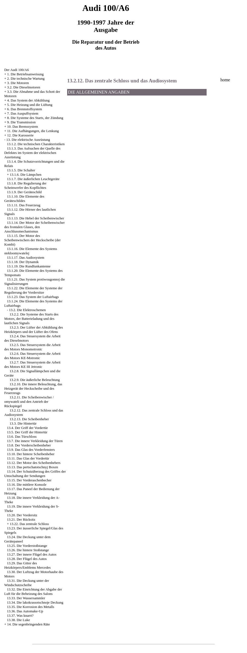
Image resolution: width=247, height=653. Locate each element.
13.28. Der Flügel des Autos (27, 559)
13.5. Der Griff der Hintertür (27, 432)
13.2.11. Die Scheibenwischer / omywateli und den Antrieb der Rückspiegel (28, 401)
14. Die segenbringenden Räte (28, 624)
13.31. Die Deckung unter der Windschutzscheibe (26, 583)
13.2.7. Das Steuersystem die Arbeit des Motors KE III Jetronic (32, 364)
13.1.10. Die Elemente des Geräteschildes (24, 198)
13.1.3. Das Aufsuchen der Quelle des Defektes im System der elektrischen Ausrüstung (32, 152)
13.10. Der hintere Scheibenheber (30, 454)
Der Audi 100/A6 (16, 70)
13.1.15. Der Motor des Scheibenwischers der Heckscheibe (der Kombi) (32, 240)
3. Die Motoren (18, 83)
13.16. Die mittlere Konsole (26, 484)
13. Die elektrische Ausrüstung (28, 140)
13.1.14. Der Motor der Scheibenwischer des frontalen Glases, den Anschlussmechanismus (34, 226)
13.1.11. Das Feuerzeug (23, 205)
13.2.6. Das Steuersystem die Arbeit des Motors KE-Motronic (32, 355)
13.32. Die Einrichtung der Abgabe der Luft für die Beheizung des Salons (33, 591)
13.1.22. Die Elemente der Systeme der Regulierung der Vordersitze (33, 290)
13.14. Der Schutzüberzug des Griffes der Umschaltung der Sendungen (35, 473)
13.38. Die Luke (18, 620)
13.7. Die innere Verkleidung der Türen (35, 441)
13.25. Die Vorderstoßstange (27, 546)
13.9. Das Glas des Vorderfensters (31, 450)
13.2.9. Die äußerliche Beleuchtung (35, 380)
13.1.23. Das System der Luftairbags (33, 297)
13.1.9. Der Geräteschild (24, 192)
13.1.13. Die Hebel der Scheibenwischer (35, 218)
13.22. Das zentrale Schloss (29, 524)
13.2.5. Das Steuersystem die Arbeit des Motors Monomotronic (32, 347)
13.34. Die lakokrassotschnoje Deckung (35, 602)
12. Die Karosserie (20, 135)
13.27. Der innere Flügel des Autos (31, 554)
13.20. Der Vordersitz (22, 515)
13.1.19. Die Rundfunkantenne (28, 266)
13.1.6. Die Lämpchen (25, 174)
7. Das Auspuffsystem (22, 113)
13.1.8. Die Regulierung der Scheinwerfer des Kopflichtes (25, 185)
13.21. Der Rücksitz (21, 519)
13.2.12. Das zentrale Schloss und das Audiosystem (122, 81)
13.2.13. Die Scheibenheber (29, 419)
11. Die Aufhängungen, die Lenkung (33, 131)
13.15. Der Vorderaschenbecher (29, 480)
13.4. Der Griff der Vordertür (27, 428)
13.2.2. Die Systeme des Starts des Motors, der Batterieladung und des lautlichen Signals (31, 318)
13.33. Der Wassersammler (26, 598)
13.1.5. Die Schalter (21, 170)
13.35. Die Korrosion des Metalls (30, 607)
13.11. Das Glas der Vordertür (28, 458)
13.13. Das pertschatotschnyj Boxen (32, 467)
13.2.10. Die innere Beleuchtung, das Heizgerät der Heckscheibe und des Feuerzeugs (33, 388)
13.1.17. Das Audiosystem (25, 257)
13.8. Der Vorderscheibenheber (29, 445)
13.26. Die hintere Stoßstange (28, 550)
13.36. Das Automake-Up (25, 611)
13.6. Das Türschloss (22, 436)
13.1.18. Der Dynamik (23, 262)
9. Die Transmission (21, 122)
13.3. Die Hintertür (23, 423)
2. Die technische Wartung (25, 78)
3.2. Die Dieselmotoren (23, 87)
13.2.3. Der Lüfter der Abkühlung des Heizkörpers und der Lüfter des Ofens (33, 329)
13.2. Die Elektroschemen (27, 310)
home (225, 79)
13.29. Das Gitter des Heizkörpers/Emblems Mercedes (27, 565)
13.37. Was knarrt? (20, 615)
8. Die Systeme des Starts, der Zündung (35, 118)
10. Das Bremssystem (22, 126)
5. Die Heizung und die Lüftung (29, 105)
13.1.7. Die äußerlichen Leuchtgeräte (33, 179)
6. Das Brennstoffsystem (24, 109)
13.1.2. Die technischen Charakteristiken (36, 144)
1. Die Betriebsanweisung (25, 74)
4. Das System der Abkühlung (28, 100)
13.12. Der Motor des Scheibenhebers (33, 463)
